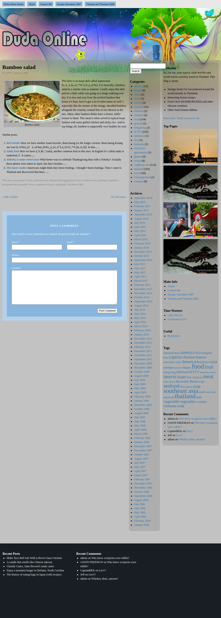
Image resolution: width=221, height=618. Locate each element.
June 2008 (139, 421)
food (30, 180)
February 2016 (142, 243)
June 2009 (139, 384)
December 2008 (143, 404)
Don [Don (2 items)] (206, 362)
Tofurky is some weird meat (22, 159)
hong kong (140, 127)
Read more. (169, 118)
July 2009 (139, 380)
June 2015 (139, 268)
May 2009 (139, 388)
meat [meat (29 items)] (208, 376)
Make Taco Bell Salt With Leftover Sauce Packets (34, 558)
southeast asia (40, 180)
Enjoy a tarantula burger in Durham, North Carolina (35, 570)
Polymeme (173, 336)
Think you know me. (188, 118)
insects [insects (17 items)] (169, 376)
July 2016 (139, 222)
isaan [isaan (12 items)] (181, 376)
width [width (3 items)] (180, 406)
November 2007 (143, 450)
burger (137, 90)
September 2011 (143, 359)
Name (14, 242)
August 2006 (141, 500)
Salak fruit (12, 151)
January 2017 (141, 210)
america (138, 86)
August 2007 (141, 458)
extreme (138, 111)
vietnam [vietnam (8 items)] (169, 406)
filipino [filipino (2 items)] (187, 367)
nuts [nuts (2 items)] (165, 381)
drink (137, 98)
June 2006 (139, 508)
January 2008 (141, 442)
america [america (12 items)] (188, 352)
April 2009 (140, 392)
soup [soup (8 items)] (197, 386)
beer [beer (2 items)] (165, 357)
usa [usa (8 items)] (198, 397)
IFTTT (138, 131)
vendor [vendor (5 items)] (202, 401)
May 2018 (139, 202)
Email (69, 242)
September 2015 (143, 260)
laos (136, 140)
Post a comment (37, 184)
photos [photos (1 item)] (172, 382)
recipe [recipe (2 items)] (201, 381)
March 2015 (141, 280)
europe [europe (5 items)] (168, 367)
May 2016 (139, 231)
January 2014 (141, 334)
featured (138, 115)
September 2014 (143, 301)
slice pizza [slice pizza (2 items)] (186, 386)
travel (137, 173)
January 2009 (141, 400)
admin (9, 72)
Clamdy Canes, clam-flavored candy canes (30, 566)
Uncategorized (142, 177)
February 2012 (142, 347)
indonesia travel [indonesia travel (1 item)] (207, 372)
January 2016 (141, 247)
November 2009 (143, 367)
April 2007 (140, 471)
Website (15, 255)
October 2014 (141, 297)
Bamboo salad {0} (207, 159)
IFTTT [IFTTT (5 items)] (194, 372)
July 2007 (139, 462)
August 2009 (141, 376)
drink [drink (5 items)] (214, 362)
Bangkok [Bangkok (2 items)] (207, 353)
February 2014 (142, 330)
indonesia (139, 135)
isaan (78, 180)
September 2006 (143, 496)
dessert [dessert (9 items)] (187, 361)
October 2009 (141, 371)
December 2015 (143, 251)
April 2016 (140, 235)
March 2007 (141, 475)
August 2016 (141, 218)
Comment (16, 268)
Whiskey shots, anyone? (192, 439)
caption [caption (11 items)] (175, 357)
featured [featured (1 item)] (178, 367)
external (138, 107)
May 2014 (139, 318)
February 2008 (142, 438)
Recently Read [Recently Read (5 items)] (186, 381)
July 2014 (139, 309)
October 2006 (141, 491)
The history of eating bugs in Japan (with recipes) (34, 574)
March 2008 (141, 433)
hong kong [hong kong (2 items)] (169, 372)
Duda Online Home (13, 4)
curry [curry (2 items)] (178, 362)
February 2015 (142, 284)
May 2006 (139, 512)
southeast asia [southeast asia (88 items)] (180, 390)
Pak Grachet (10, 196)
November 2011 (143, 355)
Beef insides (13, 143)
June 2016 (139, 227)
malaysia (139, 144)
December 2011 (143, 351)
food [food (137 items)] (198, 366)
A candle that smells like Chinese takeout (29, 562)
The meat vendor (16, 167)
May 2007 (139, 467)
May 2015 (139, 272)
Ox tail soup (119, 196)
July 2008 (139, 417)
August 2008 (141, 413)
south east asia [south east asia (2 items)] (207, 392)
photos (138, 156)
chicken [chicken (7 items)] (188, 357)
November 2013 (143, 342)
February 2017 (142, 206)
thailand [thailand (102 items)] (185, 396)
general (138, 123)
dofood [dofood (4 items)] (199, 362)
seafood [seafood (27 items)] (171, 386)
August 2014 (141, 305)
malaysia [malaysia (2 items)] (197, 377)
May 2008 (139, 425)
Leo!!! (189, 431)
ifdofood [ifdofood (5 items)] (182, 372)
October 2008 (141, 409)
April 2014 (140, 322)
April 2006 (140, 516)
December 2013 (143, 338)
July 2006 (139, 504)
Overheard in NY (177, 319)
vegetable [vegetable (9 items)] (171, 401)
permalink (22, 184)
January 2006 (141, 524)
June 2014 (139, 313)
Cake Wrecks (175, 315)
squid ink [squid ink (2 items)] (168, 397)
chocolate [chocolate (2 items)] (168, 362)
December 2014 (143, 289)
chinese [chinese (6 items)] (200, 357)
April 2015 (140, 276)
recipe (137, 160)
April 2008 (140, 429)
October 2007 (141, 454)
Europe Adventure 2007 (69, 4)
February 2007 (142, 479)
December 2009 (143, 363)
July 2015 (139, 264)
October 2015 (141, 256)
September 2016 (143, 214)
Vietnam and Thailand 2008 (100, 4)
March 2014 (141, 326)
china (137, 94)
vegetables (113, 180)
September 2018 (143, 198)
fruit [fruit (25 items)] (209, 367)
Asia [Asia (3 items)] (198, 353)
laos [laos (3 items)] (189, 377)
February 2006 (142, 520)
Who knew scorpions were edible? (198, 418)
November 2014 (143, 293)
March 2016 (141, 239)
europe (138, 102)
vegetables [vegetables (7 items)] (188, 401)
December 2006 (143, 483)
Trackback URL (75, 184)
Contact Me (46, 4)
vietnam (138, 181)
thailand (53, 180)
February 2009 (142, 396)
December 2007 (143, 446)
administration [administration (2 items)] (171, 353)
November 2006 (143, 487)
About (32, 4)
